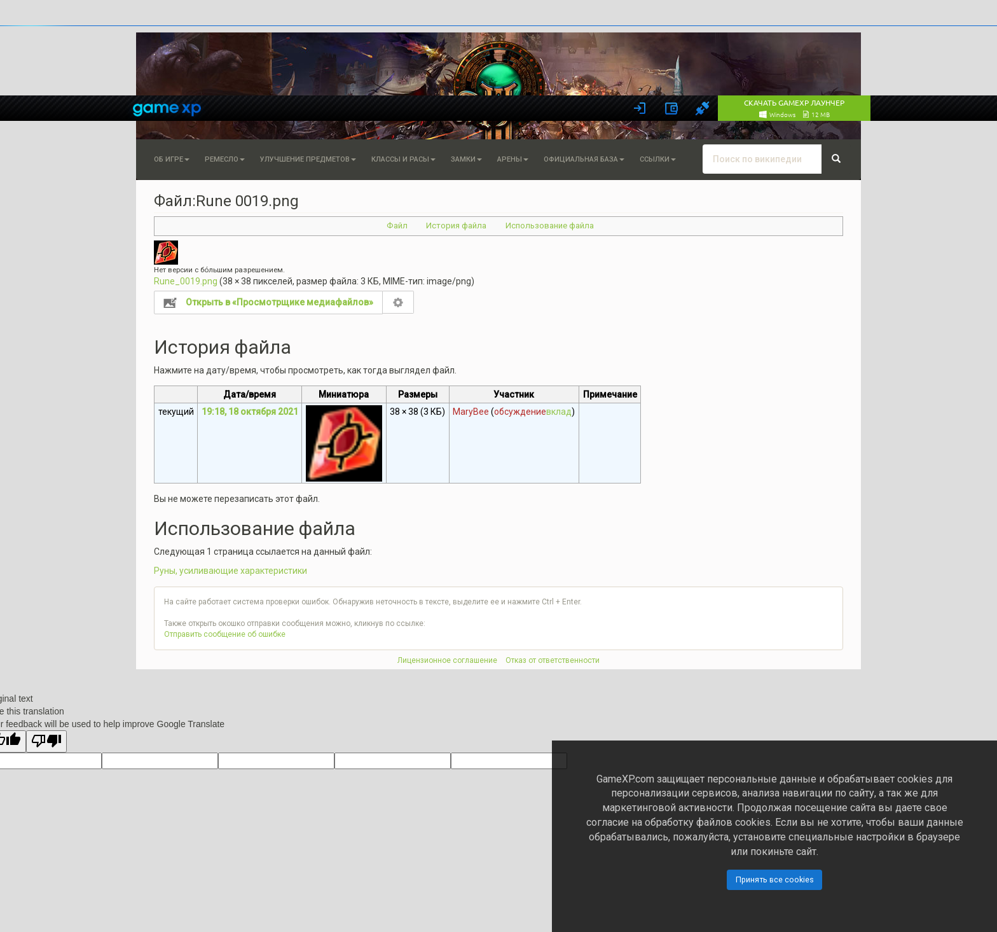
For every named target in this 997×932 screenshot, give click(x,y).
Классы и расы (403, 159)
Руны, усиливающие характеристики (230, 571)
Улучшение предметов (308, 159)
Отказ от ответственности (552, 660)
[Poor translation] (46, 741)
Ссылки (658, 159)
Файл (397, 225)
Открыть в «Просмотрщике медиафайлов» (279, 302)
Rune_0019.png (185, 281)
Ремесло (225, 159)
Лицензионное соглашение (447, 660)
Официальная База (584, 159)
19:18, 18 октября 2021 (250, 412)
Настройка (398, 302)
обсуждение (520, 412)
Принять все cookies (775, 879)
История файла (456, 225)
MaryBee (471, 412)
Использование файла (549, 225)
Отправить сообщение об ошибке (224, 634)
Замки (466, 159)
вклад (559, 412)
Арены (512, 159)
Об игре (171, 159)
